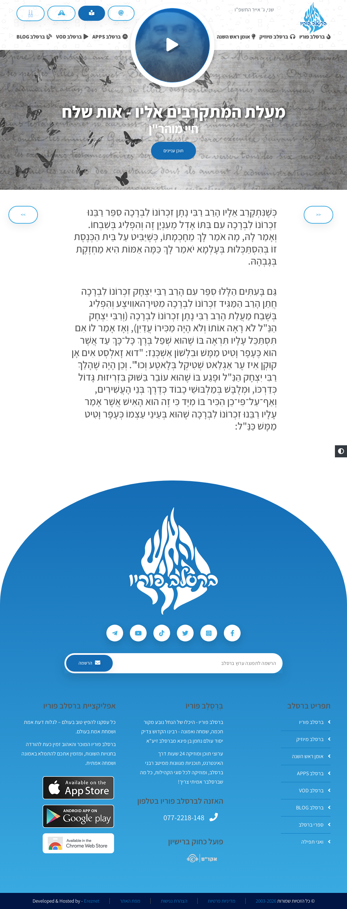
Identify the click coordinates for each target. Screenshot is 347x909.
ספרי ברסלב (315, 824)
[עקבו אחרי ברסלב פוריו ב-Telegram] (114, 633)
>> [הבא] (23, 215)
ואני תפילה (316, 841)
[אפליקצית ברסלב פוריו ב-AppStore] (78, 787)
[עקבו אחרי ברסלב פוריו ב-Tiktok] (161, 633)
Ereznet (91, 901)
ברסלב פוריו (315, 722)
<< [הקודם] (318, 215)
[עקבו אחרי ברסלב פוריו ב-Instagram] (208, 633)
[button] (341, 451)
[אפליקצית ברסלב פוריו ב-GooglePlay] (78, 816)
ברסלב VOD (315, 790)
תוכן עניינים (173, 151)
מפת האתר (130, 901)
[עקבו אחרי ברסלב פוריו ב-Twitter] (185, 633)
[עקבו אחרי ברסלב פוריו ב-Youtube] (138, 633)
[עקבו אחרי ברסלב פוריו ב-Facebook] (232, 633)
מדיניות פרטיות (221, 901)
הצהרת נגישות (174, 901)
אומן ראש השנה (311, 756)
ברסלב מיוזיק (313, 739)
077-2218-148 (183, 817)
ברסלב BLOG (313, 807)
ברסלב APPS (314, 773)
